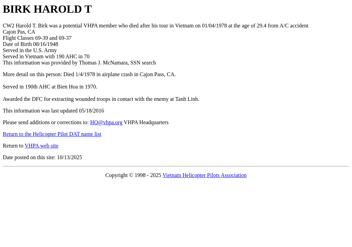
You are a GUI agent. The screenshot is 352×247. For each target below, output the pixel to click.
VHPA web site (41, 146)
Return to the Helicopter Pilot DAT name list (52, 134)
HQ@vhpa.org (106, 122)
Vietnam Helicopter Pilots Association (205, 175)
